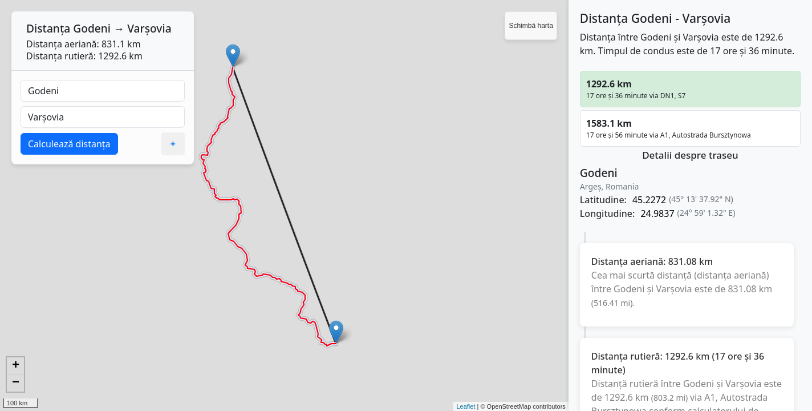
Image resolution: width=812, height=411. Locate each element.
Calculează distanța (69, 144)
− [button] (15, 383)
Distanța (48, 28)
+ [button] (15, 365)
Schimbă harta (531, 26)
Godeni (92, 28)
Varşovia (149, 28)
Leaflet (465, 406)
